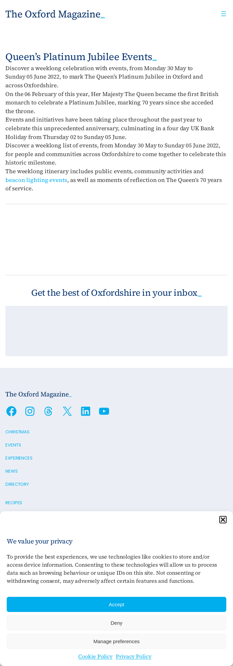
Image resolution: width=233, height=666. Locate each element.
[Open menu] (224, 14)
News (11, 471)
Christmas (17, 432)
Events (13, 445)
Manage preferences (116, 641)
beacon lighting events (36, 180)
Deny (116, 623)
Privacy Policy (133, 656)
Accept (116, 604)
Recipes (13, 503)
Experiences (19, 458)
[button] (223, 519)
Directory (17, 484)
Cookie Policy (95, 656)
